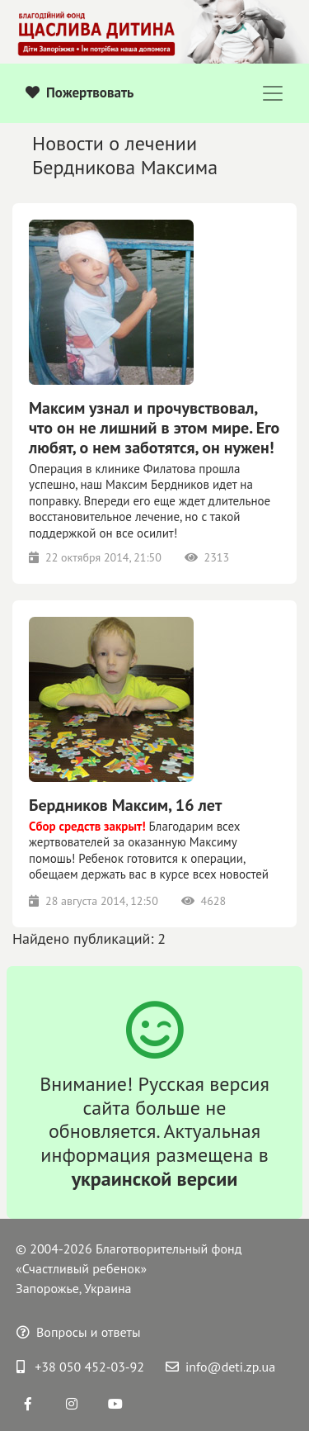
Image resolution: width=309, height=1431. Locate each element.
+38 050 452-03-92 (80, 1366)
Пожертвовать (79, 92)
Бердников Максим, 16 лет (125, 805)
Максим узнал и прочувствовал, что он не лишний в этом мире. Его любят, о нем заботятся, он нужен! (154, 427)
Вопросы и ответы (78, 1332)
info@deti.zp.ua (220, 1366)
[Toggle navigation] (273, 93)
